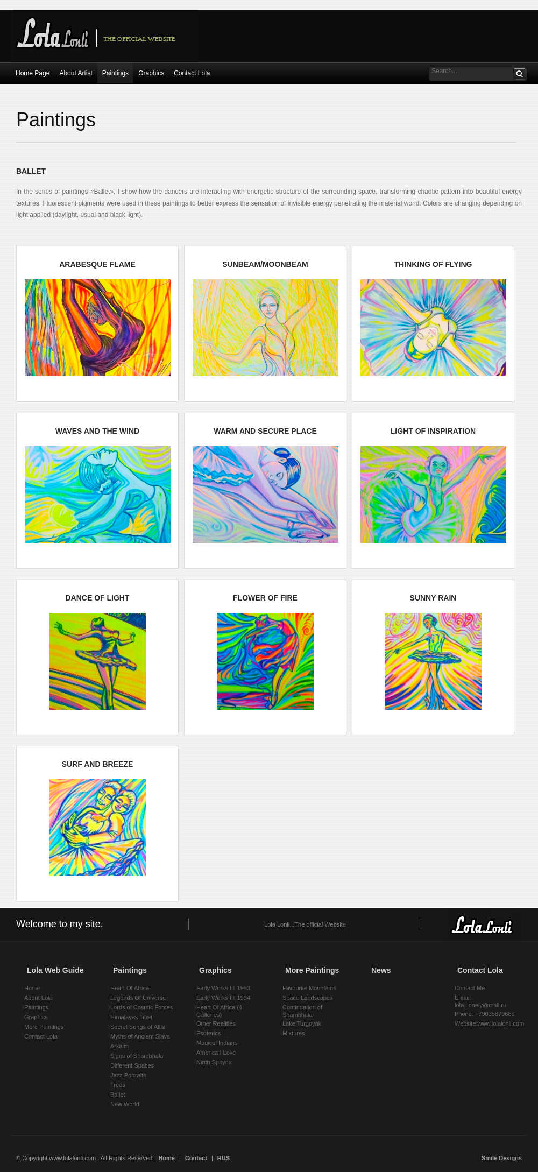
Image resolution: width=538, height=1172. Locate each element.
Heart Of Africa (129, 988)
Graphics (36, 1017)
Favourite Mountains (309, 988)
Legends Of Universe (138, 997)
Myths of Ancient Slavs (140, 1036)
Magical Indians (216, 1043)
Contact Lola (41, 1036)
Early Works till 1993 (223, 988)
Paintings (36, 1007)
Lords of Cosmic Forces (141, 1007)
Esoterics (208, 1033)
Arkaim (119, 1046)
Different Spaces (132, 1065)
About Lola (38, 997)
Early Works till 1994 (223, 997)
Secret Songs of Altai (137, 1026)
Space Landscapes (307, 997)
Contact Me (470, 988)
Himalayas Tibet (131, 1017)
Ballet (117, 1094)
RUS (223, 1158)
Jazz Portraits (128, 1075)
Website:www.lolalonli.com (489, 1023)
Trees (117, 1085)
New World (124, 1104)
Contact (196, 1158)
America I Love (216, 1052)
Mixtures (293, 1033)
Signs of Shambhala (136, 1056)
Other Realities (216, 1023)
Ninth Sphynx (213, 1062)
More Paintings (43, 1026)
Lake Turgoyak (301, 1023)
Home (32, 988)
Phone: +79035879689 (485, 1014)
